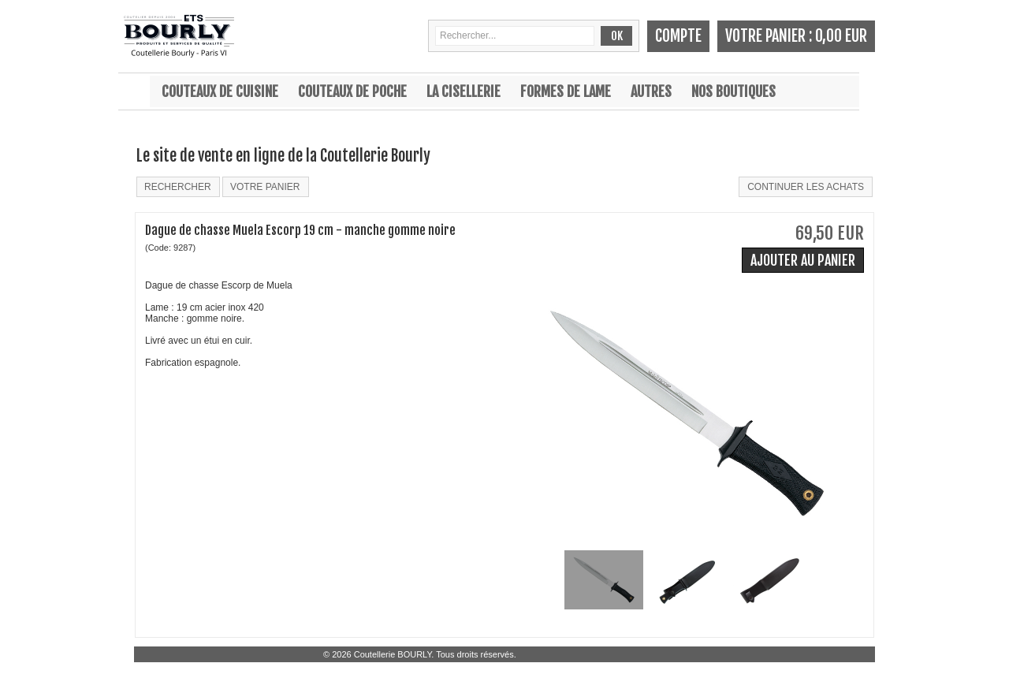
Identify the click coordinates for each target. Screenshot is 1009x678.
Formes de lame (565, 91)
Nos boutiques (733, 91)
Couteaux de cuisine (220, 91)
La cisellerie (463, 91)
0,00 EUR (841, 36)
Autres (651, 91)
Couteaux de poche (352, 91)
